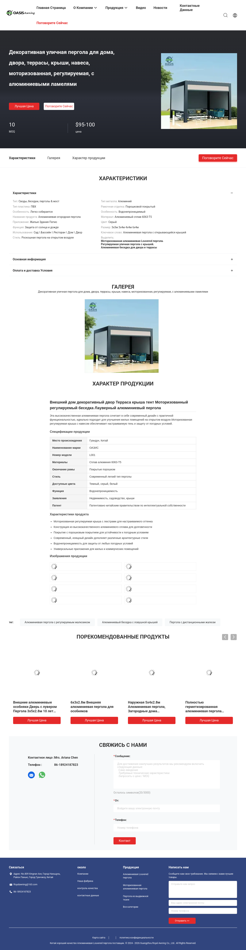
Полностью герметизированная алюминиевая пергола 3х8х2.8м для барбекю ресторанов (203, 711)
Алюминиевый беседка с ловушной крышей (130, 622)
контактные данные (88, 895)
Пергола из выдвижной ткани (135, 898)
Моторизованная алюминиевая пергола (135, 887)
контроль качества (87, 888)
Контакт (124, 841)
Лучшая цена (24, 106)
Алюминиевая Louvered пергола (135, 876)
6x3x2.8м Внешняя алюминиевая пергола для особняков (92, 706)
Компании (82, 874)
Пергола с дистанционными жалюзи (192, 622)
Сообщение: (122, 756)
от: (117, 800)
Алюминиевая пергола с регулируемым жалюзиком (57, 622)
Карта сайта (98, 937)
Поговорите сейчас (59, 106)
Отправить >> (182, 920)
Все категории (130, 907)
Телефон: (121, 819)
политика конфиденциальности (137, 937)
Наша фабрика (85, 881)
